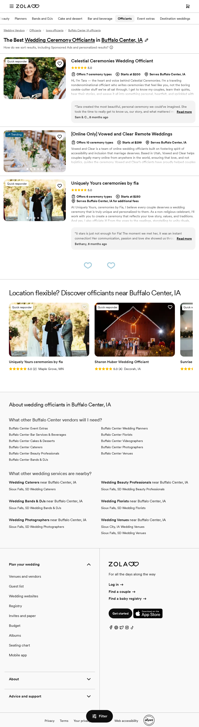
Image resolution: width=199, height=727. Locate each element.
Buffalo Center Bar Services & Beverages (37, 426)
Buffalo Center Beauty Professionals (34, 445)
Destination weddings (175, 18)
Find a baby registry (128, 590)
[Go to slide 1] (33, 96)
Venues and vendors (25, 568)
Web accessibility (126, 712)
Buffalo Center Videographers (122, 432)
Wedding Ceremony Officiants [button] (60, 40)
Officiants (125, 18)
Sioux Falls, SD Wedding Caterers (32, 481)
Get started (120, 605)
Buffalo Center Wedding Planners (124, 420)
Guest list (16, 578)
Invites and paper (22, 607)
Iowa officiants (54, 30)
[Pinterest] (116, 620)
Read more (184, 112)
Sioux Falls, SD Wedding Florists (123, 499)
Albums (15, 627)
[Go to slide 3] (34, 169)
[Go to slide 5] (42, 169)
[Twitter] (121, 620)
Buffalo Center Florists (116, 426)
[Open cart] (188, 6)
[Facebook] (111, 620)
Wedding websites (23, 588)
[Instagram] (127, 620)
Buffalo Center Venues (117, 445)
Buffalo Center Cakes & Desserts (32, 432)
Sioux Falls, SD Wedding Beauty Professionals (132, 481)
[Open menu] (11, 6)
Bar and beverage (100, 18)
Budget (14, 617)
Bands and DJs (42, 18)
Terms (64, 712)
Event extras (146, 18)
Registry (15, 598)
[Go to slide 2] (36, 96)
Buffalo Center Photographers (122, 439)
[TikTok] (132, 620)
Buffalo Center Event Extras (28, 420)
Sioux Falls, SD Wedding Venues (123, 524)
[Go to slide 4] (38, 169)
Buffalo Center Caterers (25, 439)
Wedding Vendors (14, 30)
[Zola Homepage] (27, 6)
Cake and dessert (70, 18)
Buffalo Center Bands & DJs (28, 451)
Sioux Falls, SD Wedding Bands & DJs (35, 499)
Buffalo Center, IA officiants (84, 30)
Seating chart (19, 637)
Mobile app (18, 647)
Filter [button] (99, 716)
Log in (116, 576)
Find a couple (122, 583)
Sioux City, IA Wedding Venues (122, 518)
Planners (21, 18)
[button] (125, 40)
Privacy (49, 712)
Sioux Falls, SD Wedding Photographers (36, 518)
